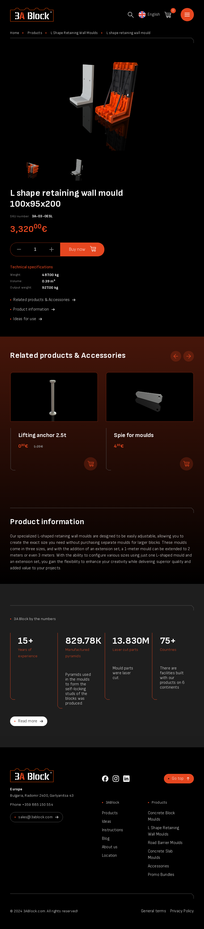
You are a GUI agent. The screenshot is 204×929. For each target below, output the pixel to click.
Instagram (116, 778)
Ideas (106, 821)
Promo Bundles (161, 874)
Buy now (77, 249)
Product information (31, 309)
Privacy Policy (182, 911)
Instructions (112, 830)
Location (109, 855)
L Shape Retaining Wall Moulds (74, 33)
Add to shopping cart (90, 463)
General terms (153, 911)
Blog (106, 838)
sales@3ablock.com (35, 817)
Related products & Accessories (41, 299)
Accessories (158, 866)
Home (187, 14)
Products (35, 33)
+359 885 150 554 (37, 804)
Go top (178, 778)
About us (110, 847)
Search (131, 15)
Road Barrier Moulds (165, 842)
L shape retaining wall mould (129, 33)
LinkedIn (126, 778)
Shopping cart (167, 15)
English (149, 14)
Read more (27, 721)
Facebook (105, 778)
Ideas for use (24, 318)
